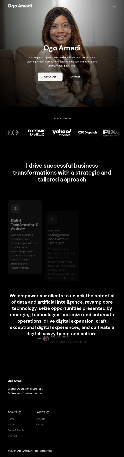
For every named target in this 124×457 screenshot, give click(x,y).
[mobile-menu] (114, 6)
